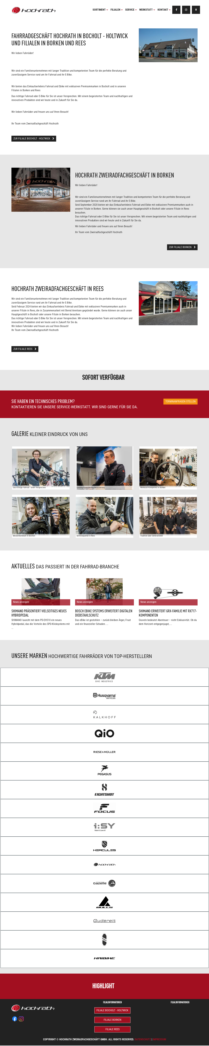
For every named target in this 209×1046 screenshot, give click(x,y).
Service (131, 9)
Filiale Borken (112, 1019)
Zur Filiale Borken (182, 247)
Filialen (117, 9)
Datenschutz (143, 1039)
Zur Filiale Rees (24, 349)
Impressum (159, 1039)
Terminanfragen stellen (180, 401)
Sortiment (100, 9)
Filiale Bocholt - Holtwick (112, 1010)
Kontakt (164, 9)
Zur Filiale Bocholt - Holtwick (33, 138)
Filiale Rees (112, 1029)
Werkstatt (147, 9)
